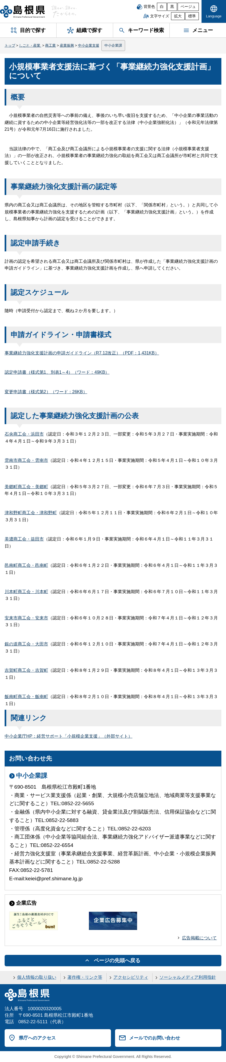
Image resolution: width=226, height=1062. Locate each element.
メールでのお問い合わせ (154, 1038)
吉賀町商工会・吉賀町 (26, 670)
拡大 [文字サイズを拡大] (178, 16)
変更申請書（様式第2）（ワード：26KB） (46, 391)
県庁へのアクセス (37, 1038)
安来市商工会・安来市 (26, 618)
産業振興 (67, 45)
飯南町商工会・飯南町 (26, 696)
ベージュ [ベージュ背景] (188, 7)
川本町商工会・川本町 (26, 591)
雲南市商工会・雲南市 (26, 460)
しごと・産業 (30, 45)
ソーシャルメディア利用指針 (187, 977)
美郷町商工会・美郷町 (26, 486)
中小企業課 (113, 45)
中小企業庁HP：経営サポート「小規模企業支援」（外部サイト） (68, 736)
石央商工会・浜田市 (24, 434)
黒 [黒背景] (172, 7)
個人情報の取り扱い (36, 977)
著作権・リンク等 (84, 977)
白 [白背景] (162, 7)
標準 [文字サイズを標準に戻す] (192, 16)
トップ (10, 45)
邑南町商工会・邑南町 (26, 565)
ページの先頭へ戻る (117, 960)
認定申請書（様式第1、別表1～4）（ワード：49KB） (57, 372)
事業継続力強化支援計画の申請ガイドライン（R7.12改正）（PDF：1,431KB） (82, 353)
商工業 (50, 45)
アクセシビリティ (130, 977)
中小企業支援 (88, 45)
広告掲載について (199, 938)
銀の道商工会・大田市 (26, 644)
